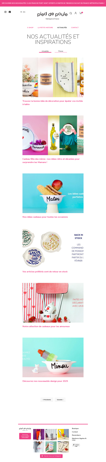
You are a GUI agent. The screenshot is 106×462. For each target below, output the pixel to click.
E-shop (30, 28)
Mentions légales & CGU (79, 441)
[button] (25, 438)
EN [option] (24, 12)
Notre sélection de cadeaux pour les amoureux (46, 327)
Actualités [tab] (45, 51)
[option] (24, 12)
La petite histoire (45, 28)
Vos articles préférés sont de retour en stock (45, 272)
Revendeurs (76, 437)
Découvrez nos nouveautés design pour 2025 (45, 382)
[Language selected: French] (23, 12)
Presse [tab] (60, 51)
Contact (75, 28)
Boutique (75, 430)
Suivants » (60, 401)
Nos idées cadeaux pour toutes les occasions (45, 217)
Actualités (62, 28)
